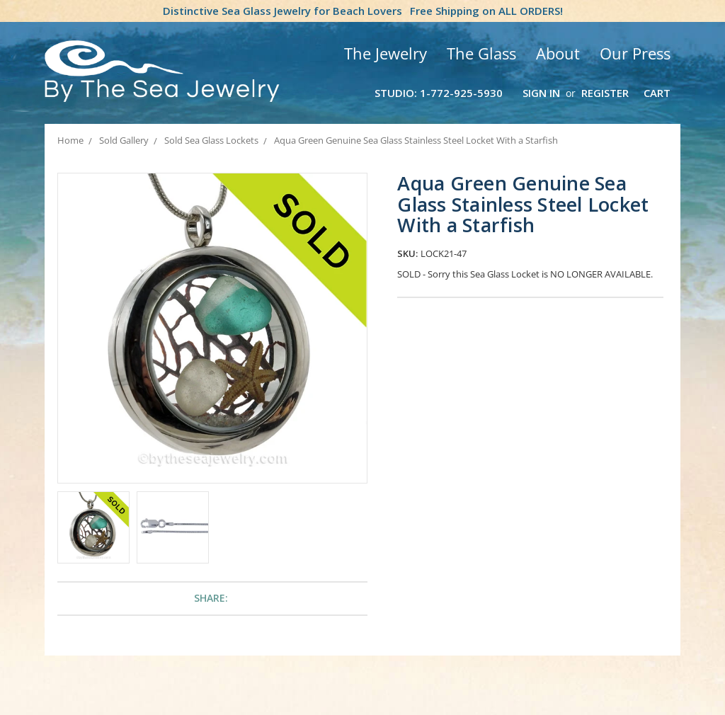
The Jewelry (385, 53)
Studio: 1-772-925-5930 (439, 93)
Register (605, 93)
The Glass (481, 53)
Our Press (635, 53)
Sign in (541, 93)
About (558, 53)
